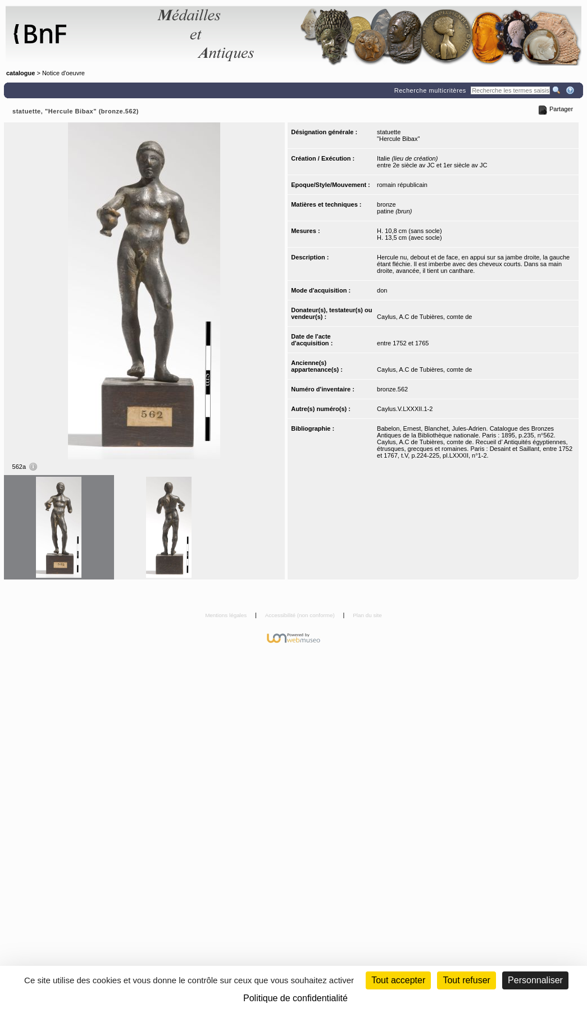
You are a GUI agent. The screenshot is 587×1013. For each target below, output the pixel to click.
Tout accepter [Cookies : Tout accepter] (398, 980)
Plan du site (367, 615)
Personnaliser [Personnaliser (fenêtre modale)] (535, 980)
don (382, 290)
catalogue (20, 73)
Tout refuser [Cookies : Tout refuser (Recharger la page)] (466, 980)
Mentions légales (226, 615)
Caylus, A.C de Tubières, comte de (424, 316)
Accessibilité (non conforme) (300, 615)
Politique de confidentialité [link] (295, 998)
